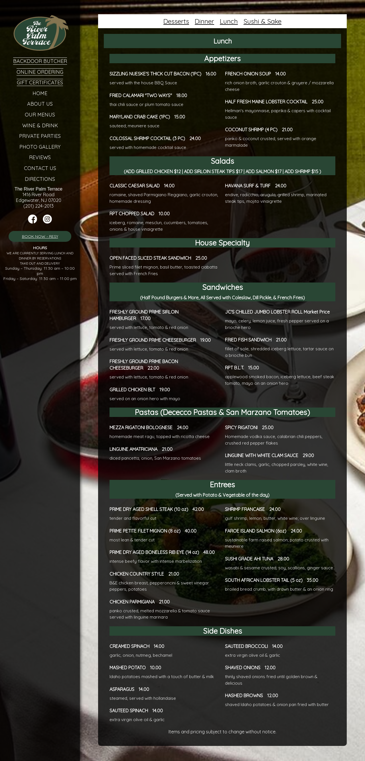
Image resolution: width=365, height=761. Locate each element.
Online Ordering (40, 72)
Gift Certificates (40, 82)
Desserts (176, 21)
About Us (40, 104)
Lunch (229, 21)
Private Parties (40, 136)
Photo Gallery (39, 147)
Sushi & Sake (262, 21)
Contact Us (40, 168)
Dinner (204, 21)
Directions (40, 179)
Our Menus (40, 114)
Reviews (40, 157)
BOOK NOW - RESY (40, 236)
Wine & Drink (40, 125)
